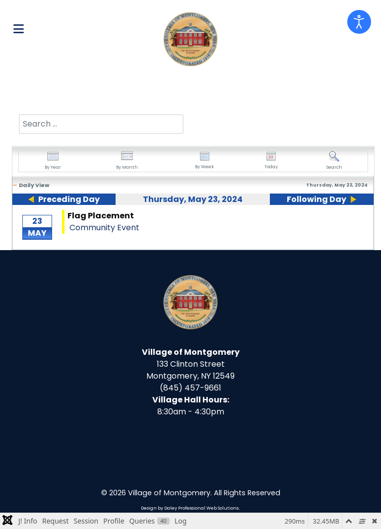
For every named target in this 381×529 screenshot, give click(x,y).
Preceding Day (69, 199)
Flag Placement (100, 215)
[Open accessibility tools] (359, 22)
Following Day (316, 199)
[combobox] (101, 124)
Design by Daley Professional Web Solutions (190, 508)
